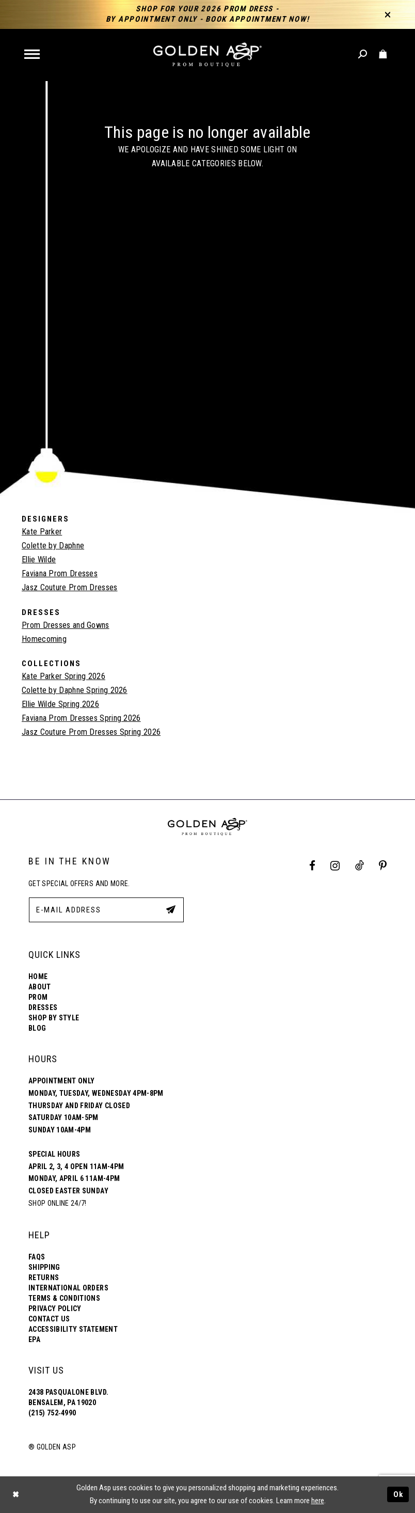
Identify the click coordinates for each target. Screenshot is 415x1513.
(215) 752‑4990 (52, 1413)
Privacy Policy (55, 1308)
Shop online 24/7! (57, 1203)
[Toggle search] (363, 54)
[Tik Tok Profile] (359, 866)
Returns (43, 1277)
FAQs (36, 1257)
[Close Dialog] (15, 1495)
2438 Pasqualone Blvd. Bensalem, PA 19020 (68, 1397)
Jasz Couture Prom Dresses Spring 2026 (91, 732)
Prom (37, 997)
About (39, 987)
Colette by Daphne (53, 545)
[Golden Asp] (207, 55)
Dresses (42, 1007)
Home (37, 976)
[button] (32, 55)
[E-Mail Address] (106, 909)
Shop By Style (53, 1018)
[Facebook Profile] (312, 866)
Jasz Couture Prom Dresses (70, 587)
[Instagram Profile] (335, 866)
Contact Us (49, 1319)
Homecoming (44, 639)
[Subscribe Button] (170, 909)
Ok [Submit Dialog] (398, 1494)
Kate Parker (42, 532)
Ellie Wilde (39, 559)
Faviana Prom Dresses (60, 573)
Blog (37, 1028)
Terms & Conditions (64, 1298)
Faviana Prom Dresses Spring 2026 (81, 718)
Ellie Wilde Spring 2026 (60, 704)
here (317, 1500)
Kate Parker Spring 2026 (63, 676)
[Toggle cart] (383, 54)
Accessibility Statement (73, 1329)
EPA (34, 1339)
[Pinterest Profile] (383, 866)
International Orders (68, 1288)
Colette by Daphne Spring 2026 (74, 690)
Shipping (44, 1267)
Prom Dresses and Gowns (65, 625)
